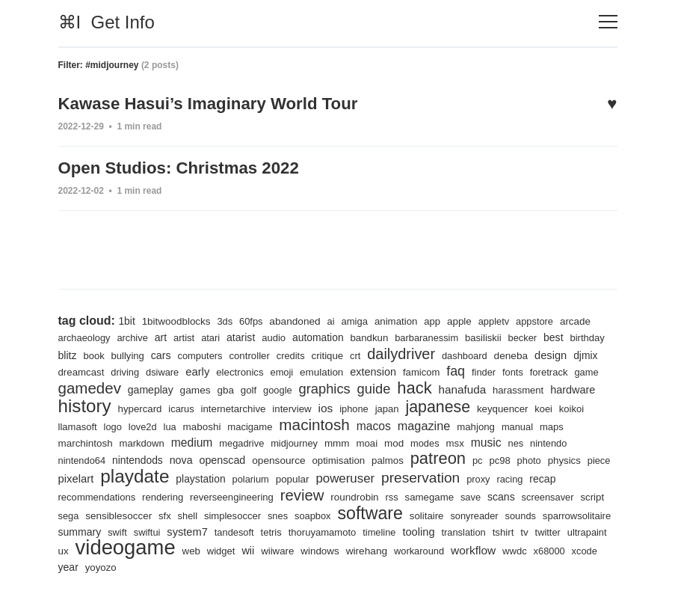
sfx (293, 515)
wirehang (589, 551)
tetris (447, 531)
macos (497, 423)
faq (536, 368)
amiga (360, 318)
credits (338, 352)
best (565, 334)
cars (205, 352)
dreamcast (153, 369)
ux (279, 551)
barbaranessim (435, 334)
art (163, 334)
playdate (267, 475)
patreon (553, 456)
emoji (359, 369)
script (165, 515)
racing (102, 496)
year (283, 567)
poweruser (483, 477)
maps (155, 441)
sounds (130, 531)
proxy (70, 496)
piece (170, 478)
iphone (473, 406)
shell (316, 515)
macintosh (437, 423)
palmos (500, 459)
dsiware (236, 369)
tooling (74, 550)
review (405, 494)
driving (197, 369)
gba (306, 387)
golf (330, 387)
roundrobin (460, 496)
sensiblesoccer (246, 515)
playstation (334, 478)
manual (120, 441)
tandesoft (409, 531)
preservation (560, 476)
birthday (76, 352)
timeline (558, 531)
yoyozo (316, 567)
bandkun (376, 334)
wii (468, 551)
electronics (316, 369)
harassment (84, 406)
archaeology (85, 334)
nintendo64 (187, 459)
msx (580, 441)
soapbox (444, 515)
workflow (139, 566)
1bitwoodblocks (177, 318)
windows (541, 551)
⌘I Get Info (106, 22)
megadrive (362, 441)
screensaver (120, 515)
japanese (558, 404)
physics (134, 478)
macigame (371, 424)
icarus (296, 406)
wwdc (181, 567)
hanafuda (549, 386)
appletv (503, 318)
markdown (260, 441)
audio (278, 334)
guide (458, 386)
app (439, 318)
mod (518, 441)
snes (409, 515)
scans (72, 515)
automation (324, 334)
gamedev (167, 385)
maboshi (321, 424)
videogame (343, 547)
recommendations (196, 496)
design (74, 368)
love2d (261, 424)
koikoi (154, 424)
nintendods (244, 459)
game (116, 387)
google (360, 387)
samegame (536, 496)
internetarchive (349, 406)
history (197, 403)
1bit (126, 318)
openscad (332, 459)
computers (246, 352)
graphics (407, 386)
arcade (586, 318)
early (272, 368)
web (410, 551)
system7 (362, 530)
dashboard (516, 352)
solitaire (561, 515)
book (137, 352)
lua (288, 424)
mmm (460, 441)
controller (296, 352)
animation (402, 318)
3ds (227, 318)
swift (290, 531)
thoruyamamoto (499, 531)
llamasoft (194, 424)
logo (230, 424)
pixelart (206, 477)
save (578, 496)
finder (565, 369)
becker (534, 334)
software (503, 512)
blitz (110, 352)
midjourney (416, 441)
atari (214, 334)
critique (376, 352)
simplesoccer (362, 515)
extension (452, 369)
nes (103, 459)
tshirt (161, 551)
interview (409, 406)
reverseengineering (334, 496)
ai (335, 318)
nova (289, 459)
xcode (253, 567)
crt (404, 352)
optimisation (450, 459)
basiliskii (493, 334)
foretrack (77, 387)
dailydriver (451, 350)
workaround (84, 567)
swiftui (320, 531)
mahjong (77, 441)
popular (429, 478)
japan (507, 406)
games (276, 387)
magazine (549, 424)
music (74, 458)
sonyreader (83, 531)
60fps (254, 318)
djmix (110, 369)
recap (136, 496)
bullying (171, 352)
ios (444, 406)
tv (183, 551)
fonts (595, 369)
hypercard (254, 406)
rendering (263, 496)
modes (549, 441)
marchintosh (202, 441)
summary (251, 531)
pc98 (69, 478)
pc (593, 459)
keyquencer (84, 424)
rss (498, 496)
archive (134, 334)
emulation (399, 369)
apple (467, 318)
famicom (502, 369)
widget (440, 551)
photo (98, 478)
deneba (564, 352)
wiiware (498, 551)
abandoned (299, 318)
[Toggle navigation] (608, 22)
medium (311, 440)
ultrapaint (246, 551)
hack (500, 385)
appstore (544, 318)
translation (121, 551)
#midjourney (111, 65)
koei (126, 424)
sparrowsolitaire (187, 531)
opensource (389, 459)
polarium (386, 478)
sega (195, 515)
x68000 (217, 567)
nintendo (138, 459)
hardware (140, 406)
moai (490, 441)
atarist (244, 334)
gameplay (229, 387)
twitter (207, 551)
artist (187, 334)
